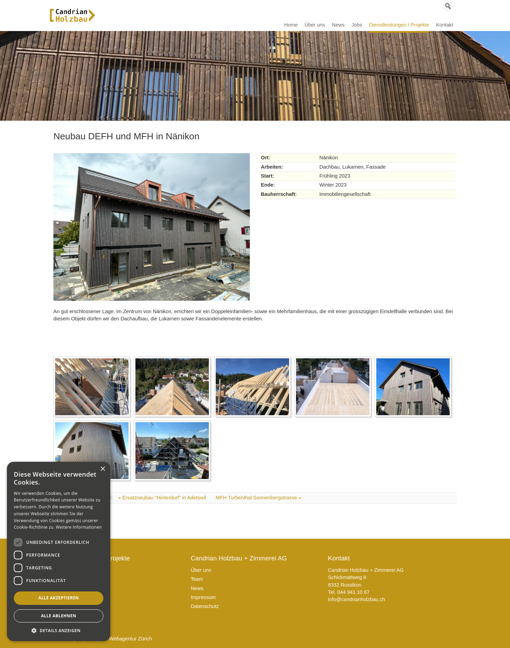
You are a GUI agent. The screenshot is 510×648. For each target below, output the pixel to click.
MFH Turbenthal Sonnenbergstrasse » (258, 497)
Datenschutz (204, 606)
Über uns (201, 570)
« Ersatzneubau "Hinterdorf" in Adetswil (162, 497)
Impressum (203, 597)
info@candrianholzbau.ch (356, 599)
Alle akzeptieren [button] (58, 598)
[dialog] (58, 551)
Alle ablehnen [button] (58, 616)
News (197, 588)
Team (197, 579)
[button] (58, 630)
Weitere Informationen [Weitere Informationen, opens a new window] (79, 527)
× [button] (102, 469)
